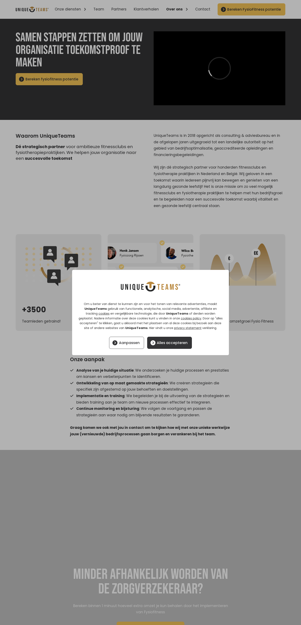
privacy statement (188, 328)
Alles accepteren (172, 342)
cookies (104, 313)
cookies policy (191, 318)
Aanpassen (129, 342)
